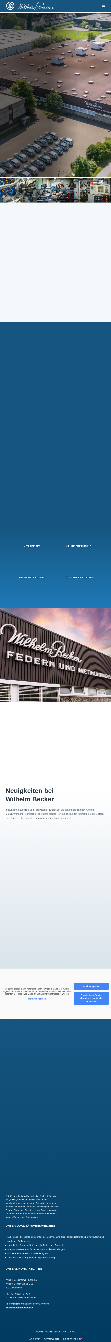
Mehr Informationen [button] (37, 999)
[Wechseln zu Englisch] (80, 1339)
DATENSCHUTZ (52, 1339)
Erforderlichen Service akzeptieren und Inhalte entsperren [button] (91, 998)
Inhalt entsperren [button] (91, 986)
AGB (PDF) (34, 1339)
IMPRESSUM (69, 1339)
